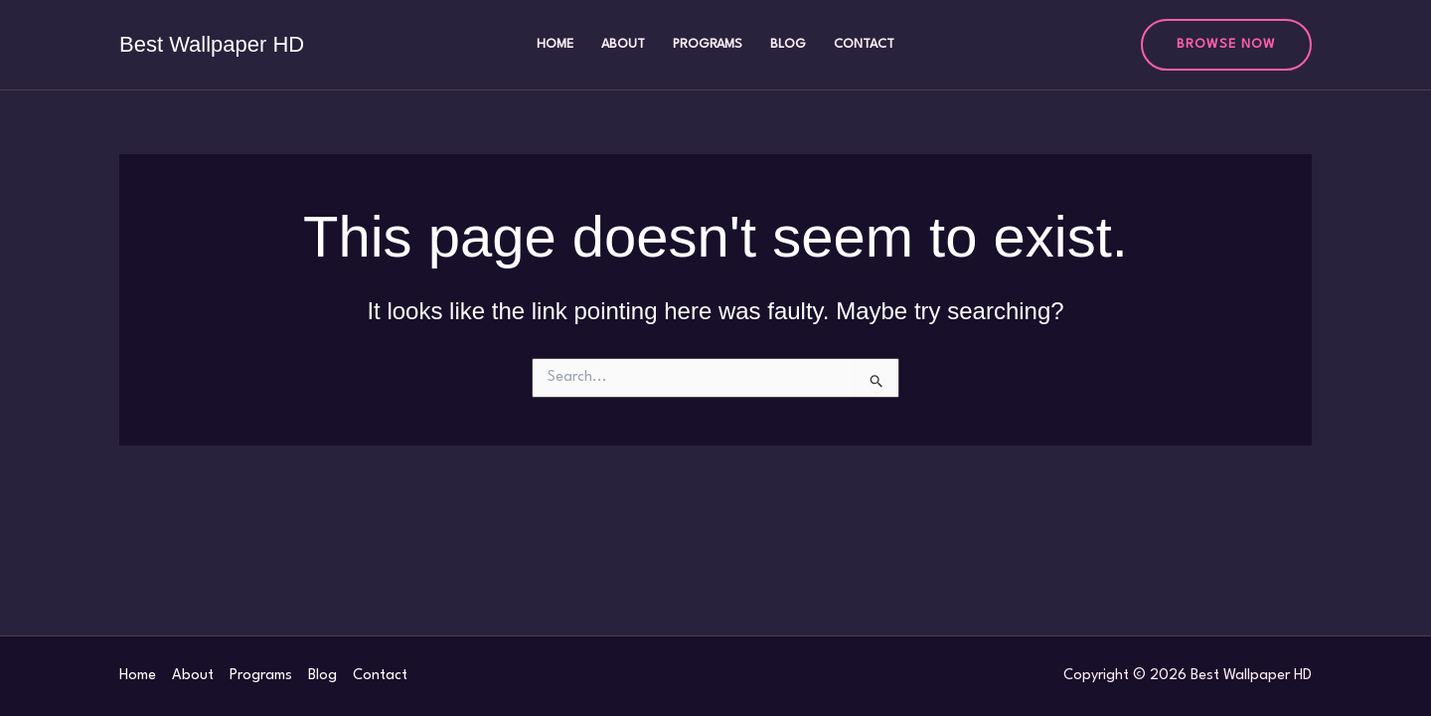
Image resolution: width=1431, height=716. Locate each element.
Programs (707, 44)
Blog (788, 44)
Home (555, 44)
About (623, 44)
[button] (1226, 45)
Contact (864, 44)
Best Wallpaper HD (211, 44)
